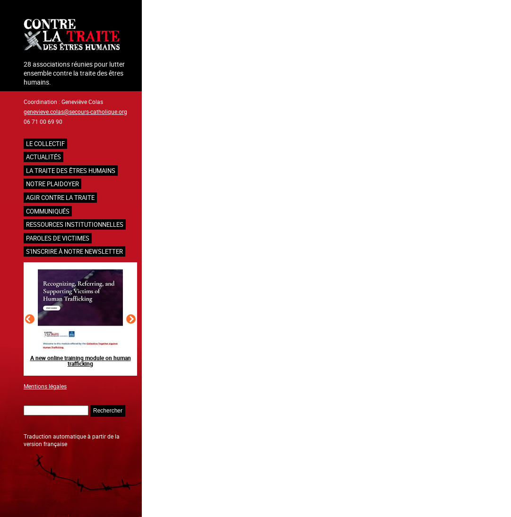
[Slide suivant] (131, 319)
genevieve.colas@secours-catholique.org (75, 111)
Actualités (43, 157)
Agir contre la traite (60, 197)
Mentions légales (45, 386)
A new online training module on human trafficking (80, 360)
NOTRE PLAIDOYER (52, 184)
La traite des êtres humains (70, 170)
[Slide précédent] (30, 319)
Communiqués (47, 211)
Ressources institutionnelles (74, 224)
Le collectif (45, 143)
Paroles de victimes (57, 238)
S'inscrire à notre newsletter (74, 251)
